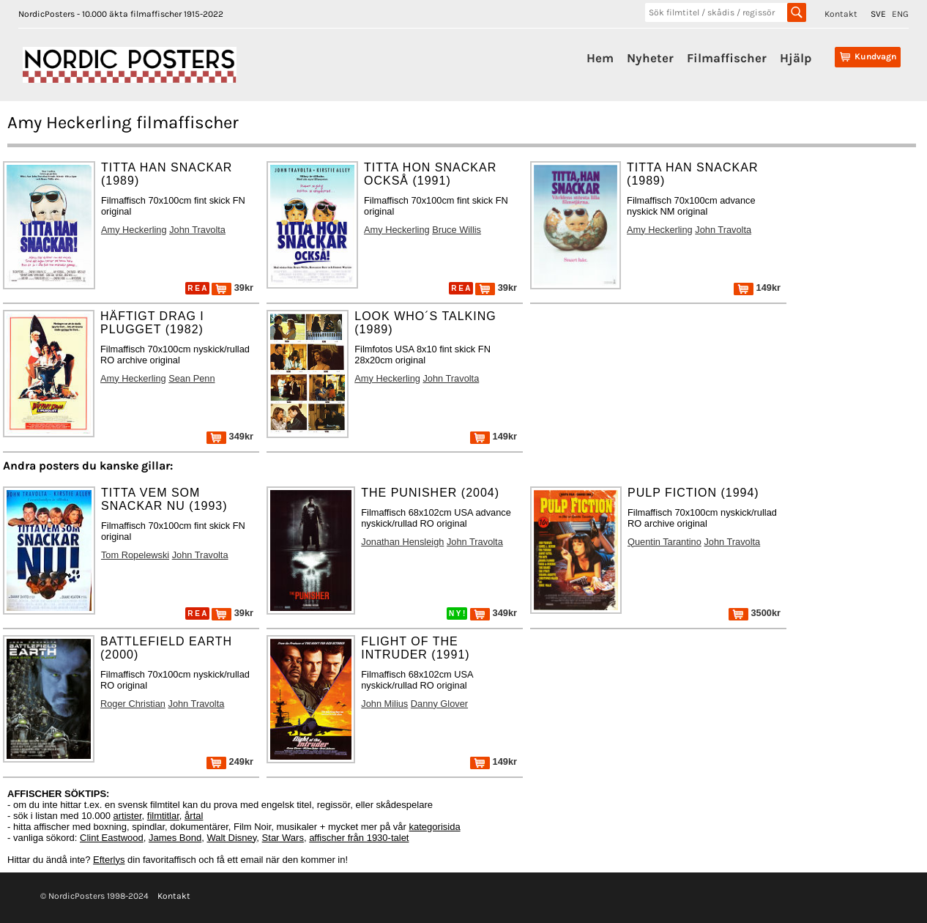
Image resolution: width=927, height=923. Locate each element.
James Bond (175, 837)
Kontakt (840, 14)
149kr (757, 287)
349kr (229, 436)
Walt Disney (231, 837)
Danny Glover (439, 703)
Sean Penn (191, 378)
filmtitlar (163, 815)
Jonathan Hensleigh (402, 541)
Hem (600, 58)
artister (127, 815)
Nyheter (650, 58)
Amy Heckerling (134, 229)
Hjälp (795, 58)
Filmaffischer (727, 58)
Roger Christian (132, 703)
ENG (900, 14)
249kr (229, 761)
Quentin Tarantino (664, 541)
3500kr (755, 612)
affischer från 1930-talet (359, 837)
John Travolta (197, 229)
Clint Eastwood (112, 837)
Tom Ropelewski (135, 554)
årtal (194, 815)
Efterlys (108, 859)
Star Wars (283, 837)
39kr (232, 287)
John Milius (384, 703)
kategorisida (435, 826)
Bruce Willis (456, 229)
